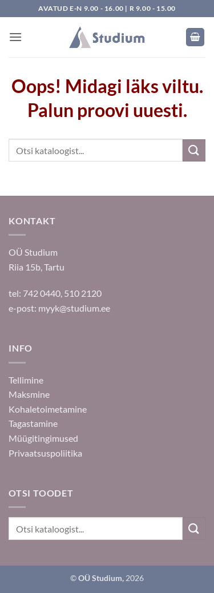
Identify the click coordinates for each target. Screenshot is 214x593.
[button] (15, 37)
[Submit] (194, 150)
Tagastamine (33, 423)
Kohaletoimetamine (48, 409)
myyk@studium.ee (74, 307)
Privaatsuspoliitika (45, 452)
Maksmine (29, 394)
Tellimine (26, 379)
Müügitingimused (43, 438)
